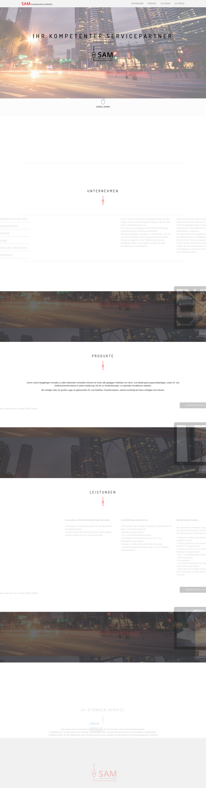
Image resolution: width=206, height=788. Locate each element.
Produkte (152, 3)
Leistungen (165, 3)
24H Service (180, 3)
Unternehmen (137, 3)
